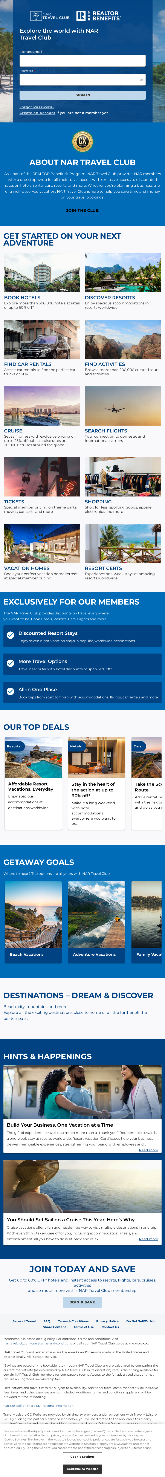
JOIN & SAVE (82, 1302)
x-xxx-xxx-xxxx (139, 1343)
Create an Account (37, 113)
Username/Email (31, 51)
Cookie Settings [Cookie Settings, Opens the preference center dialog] (82, 1457)
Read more (148, 1150)
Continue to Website (82, 1469)
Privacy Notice (107, 1321)
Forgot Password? (37, 107)
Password (26, 71)
